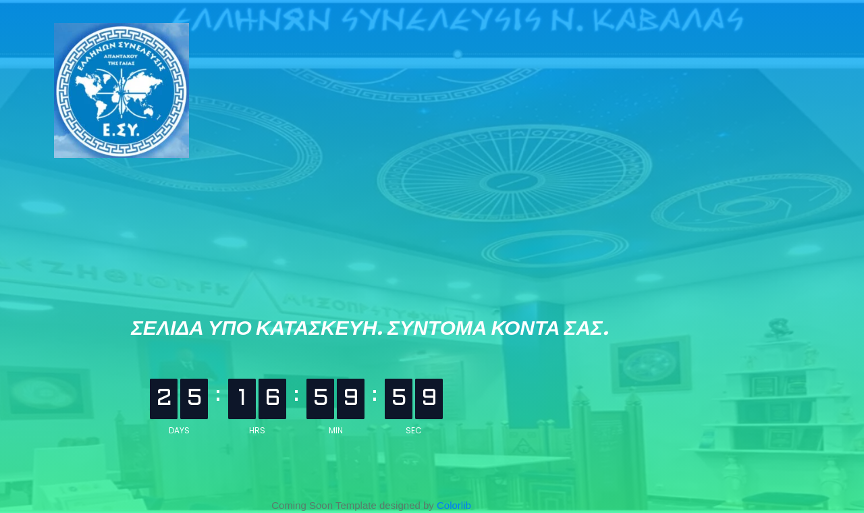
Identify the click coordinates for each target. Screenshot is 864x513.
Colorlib (454, 505)
